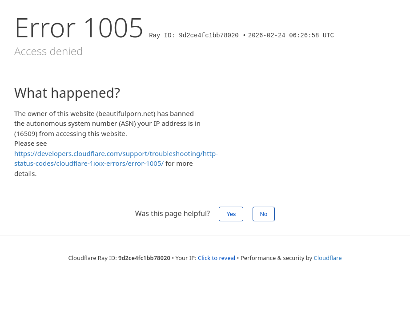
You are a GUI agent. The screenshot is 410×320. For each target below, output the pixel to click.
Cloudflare (328, 258)
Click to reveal (216, 258)
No (264, 214)
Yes (231, 214)
